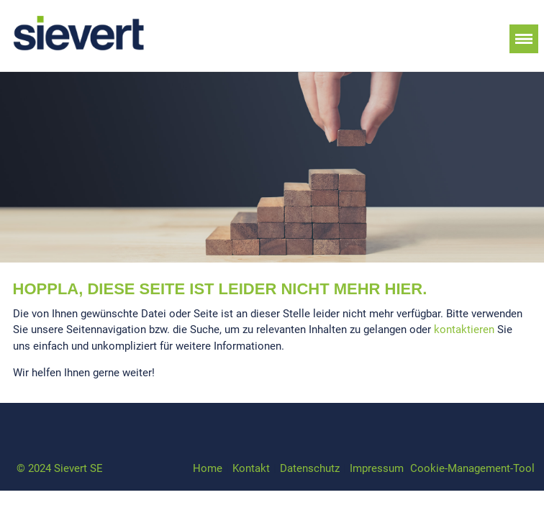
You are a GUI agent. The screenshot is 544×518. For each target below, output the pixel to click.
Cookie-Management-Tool (472, 468)
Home (207, 468)
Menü (523, 38)
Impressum (377, 468)
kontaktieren (464, 329)
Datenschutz (310, 468)
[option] (272, 167)
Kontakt (251, 468)
